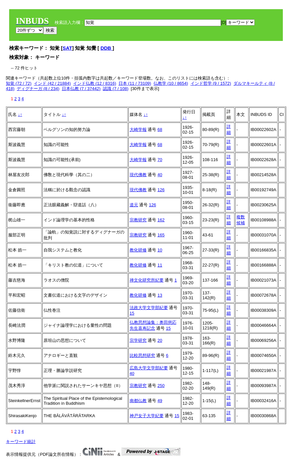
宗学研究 (138, 340)
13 (159, 295)
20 (159, 340)
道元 (134, 204)
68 (159, 129)
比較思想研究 (142, 355)
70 (159, 159)
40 (159, 174)
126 (161, 189)
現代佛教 (138, 174)
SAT (67, 48)
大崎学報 (138, 129)
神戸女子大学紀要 (147, 415)
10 (159, 250)
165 (161, 234)
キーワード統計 (21, 441)
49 (159, 400)
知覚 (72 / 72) (18, 83)
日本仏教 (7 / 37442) (81, 88)
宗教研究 (138, 219)
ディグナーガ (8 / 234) (38, 88)
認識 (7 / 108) (115, 88)
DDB (106, 48)
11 (159, 265)
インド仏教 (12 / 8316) (94, 83)
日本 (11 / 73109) (135, 83)
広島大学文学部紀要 (149, 367)
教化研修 (138, 250)
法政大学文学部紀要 (149, 307)
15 (132, 313)
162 (161, 219)
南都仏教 (138, 400)
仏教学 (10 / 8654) (171, 83)
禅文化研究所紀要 (147, 280)
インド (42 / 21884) (52, 83)
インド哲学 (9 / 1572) (211, 83)
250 (161, 385)
